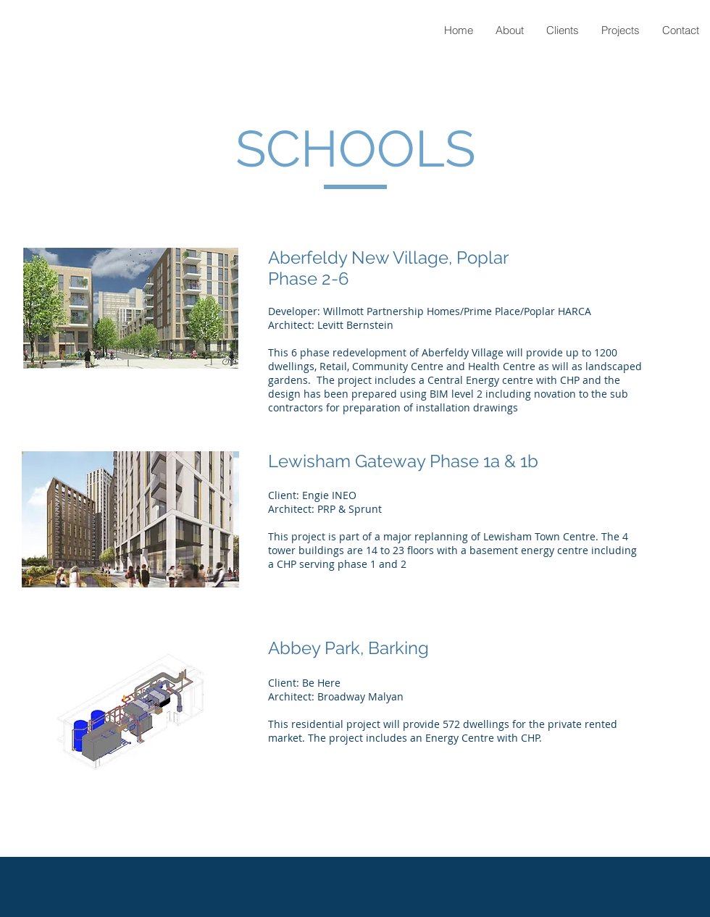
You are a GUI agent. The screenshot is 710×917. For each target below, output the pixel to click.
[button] (620, 30)
